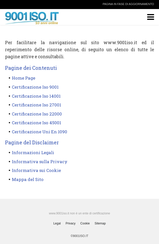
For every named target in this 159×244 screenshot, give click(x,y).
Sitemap (100, 223)
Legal (57, 223)
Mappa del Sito (28, 179)
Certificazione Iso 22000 (37, 114)
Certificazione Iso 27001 (36, 105)
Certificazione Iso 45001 (36, 123)
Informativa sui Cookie (36, 170)
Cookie (85, 223)
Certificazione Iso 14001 (36, 96)
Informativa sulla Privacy (39, 161)
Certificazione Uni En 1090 (39, 132)
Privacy (70, 223)
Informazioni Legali (33, 152)
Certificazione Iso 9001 (35, 87)
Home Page (23, 78)
